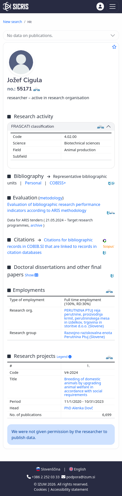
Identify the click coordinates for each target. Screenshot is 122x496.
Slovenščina (48, 469)
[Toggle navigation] (112, 6)
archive (37, 225)
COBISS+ (58, 183)
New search (12, 21)
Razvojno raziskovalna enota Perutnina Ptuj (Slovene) (88, 334)
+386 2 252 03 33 (43, 477)
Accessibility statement (69, 489)
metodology (51, 198)
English (77, 469)
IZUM (42, 484)
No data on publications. (30, 35)
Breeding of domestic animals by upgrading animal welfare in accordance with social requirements (83, 387)
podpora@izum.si (78, 477)
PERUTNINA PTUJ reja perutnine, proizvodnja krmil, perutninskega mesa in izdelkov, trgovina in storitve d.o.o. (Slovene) (87, 318)
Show (31, 275)
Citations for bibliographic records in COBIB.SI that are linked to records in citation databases (52, 246)
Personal (34, 183)
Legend (64, 357)
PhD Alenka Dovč (79, 408)
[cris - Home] (15, 6)
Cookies (41, 489)
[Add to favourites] (114, 46)
